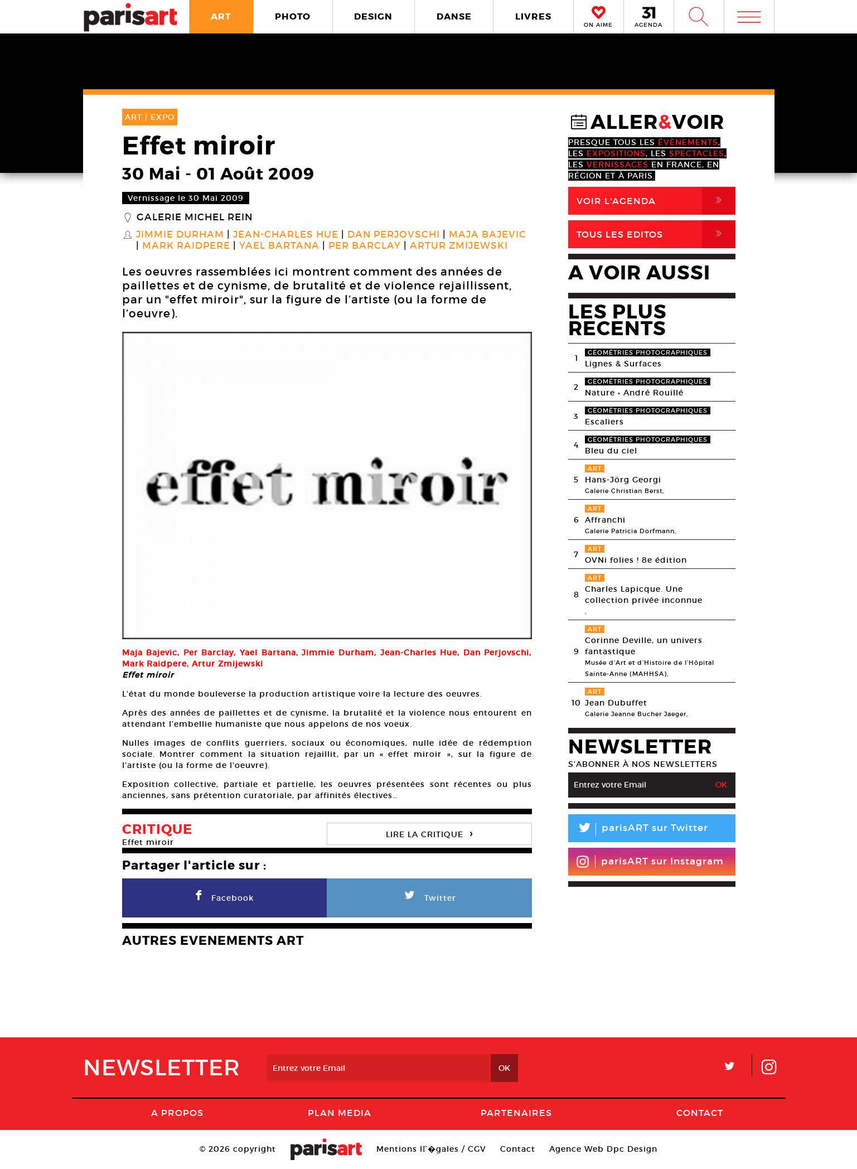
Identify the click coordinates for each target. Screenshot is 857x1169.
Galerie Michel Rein (195, 217)
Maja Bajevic (487, 234)
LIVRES (533, 16)
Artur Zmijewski (459, 246)
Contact (699, 1112)
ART (221, 16)
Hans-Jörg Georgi (623, 480)
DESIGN (373, 16)
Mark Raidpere (186, 246)
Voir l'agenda (656, 201)
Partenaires (516, 1112)
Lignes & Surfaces (623, 364)
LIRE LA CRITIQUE (429, 832)
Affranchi (605, 520)
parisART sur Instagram (650, 861)
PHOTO (293, 16)
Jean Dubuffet (616, 703)
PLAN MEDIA (339, 1112)
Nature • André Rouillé (634, 393)
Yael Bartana (279, 246)
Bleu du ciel (611, 451)
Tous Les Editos (656, 234)
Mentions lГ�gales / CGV (431, 1149)
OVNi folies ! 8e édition (636, 560)
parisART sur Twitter (638, 829)
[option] (327, 485)
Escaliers (604, 422)
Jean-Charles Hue (285, 234)
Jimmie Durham (180, 234)
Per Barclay (364, 246)
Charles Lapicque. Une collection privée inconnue (644, 594)
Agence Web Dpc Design (603, 1149)
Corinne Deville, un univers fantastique (644, 645)
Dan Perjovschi (393, 234)
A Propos (177, 1112)
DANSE (454, 16)
